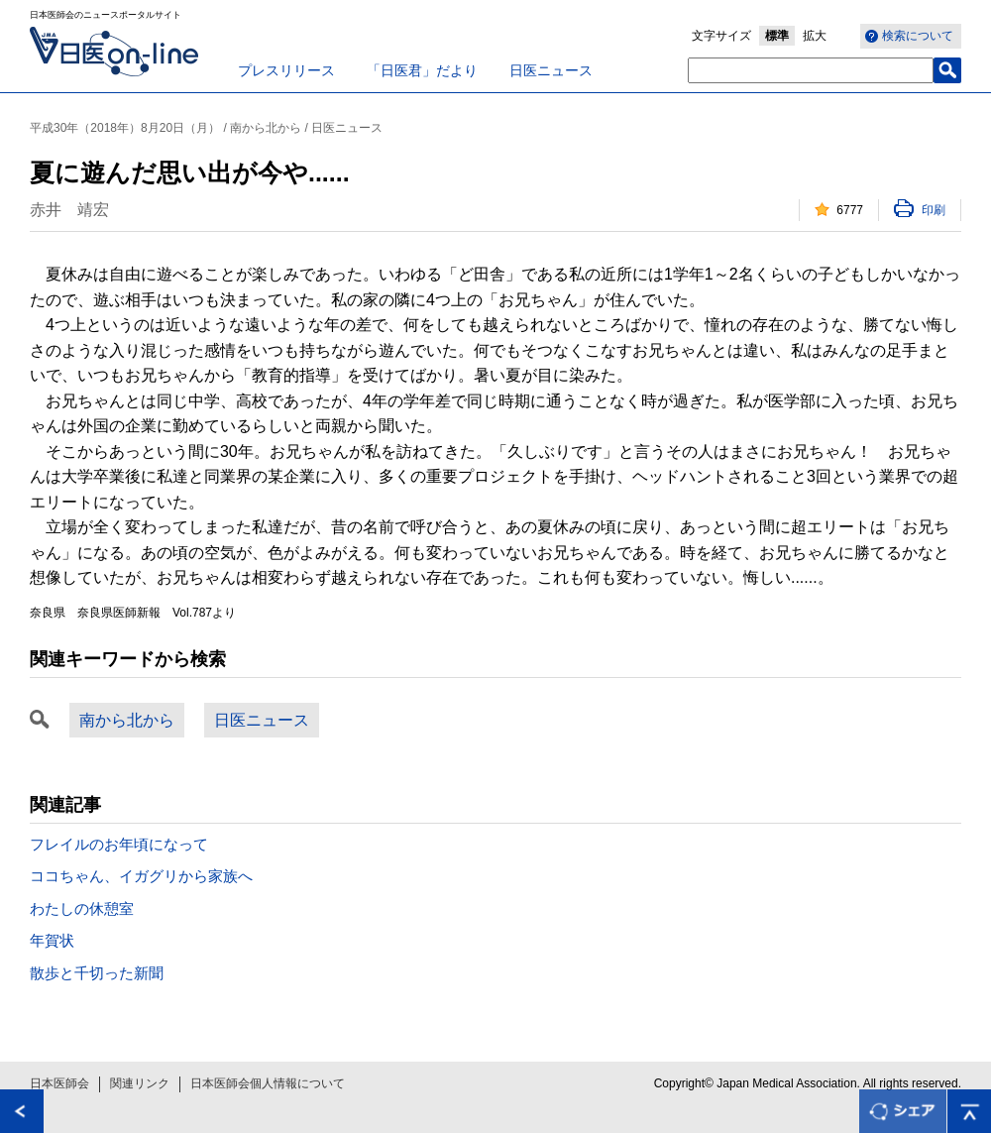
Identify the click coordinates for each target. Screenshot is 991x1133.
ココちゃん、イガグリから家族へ (141, 875)
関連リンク (139, 1083)
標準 (777, 36)
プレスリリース (286, 70)
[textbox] (811, 70)
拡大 (814, 36)
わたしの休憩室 (82, 908)
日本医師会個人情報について (267, 1083)
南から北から (126, 720)
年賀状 (52, 940)
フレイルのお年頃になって (119, 844)
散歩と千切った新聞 (97, 972)
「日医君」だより (422, 70)
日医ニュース (551, 70)
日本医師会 (59, 1083)
